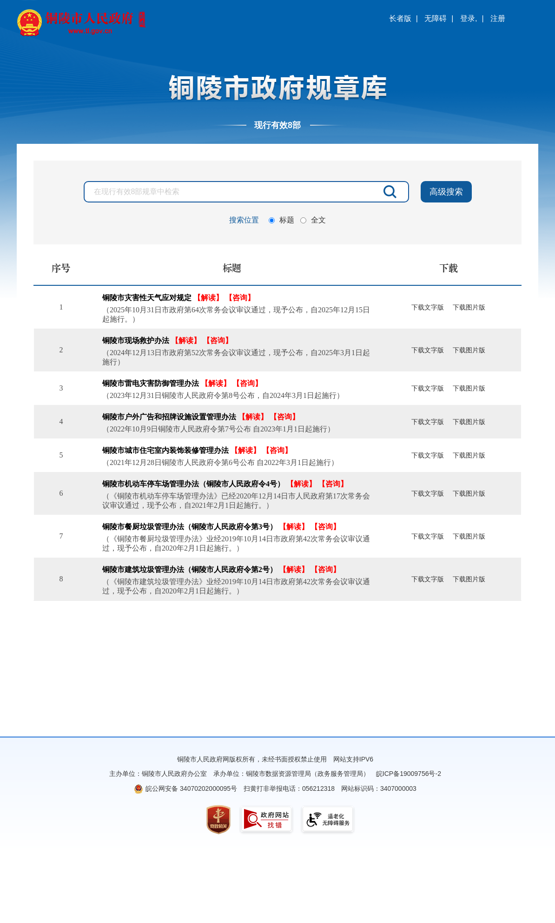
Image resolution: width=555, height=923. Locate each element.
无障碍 (435, 18)
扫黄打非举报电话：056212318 (289, 788)
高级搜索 (446, 191)
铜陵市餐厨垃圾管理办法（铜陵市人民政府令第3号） (189, 527)
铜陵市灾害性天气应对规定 (147, 298)
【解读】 (208, 298)
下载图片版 (469, 307)
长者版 (400, 18)
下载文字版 (427, 307)
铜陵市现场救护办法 (135, 340)
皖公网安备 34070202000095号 (191, 788)
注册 (497, 18)
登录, (468, 18)
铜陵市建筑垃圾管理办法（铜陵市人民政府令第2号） (189, 569)
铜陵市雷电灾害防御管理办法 (150, 383)
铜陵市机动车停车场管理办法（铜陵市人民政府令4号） (193, 484)
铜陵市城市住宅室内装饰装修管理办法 (165, 450)
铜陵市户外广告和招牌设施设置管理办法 (169, 417)
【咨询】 (240, 298)
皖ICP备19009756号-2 (408, 773)
